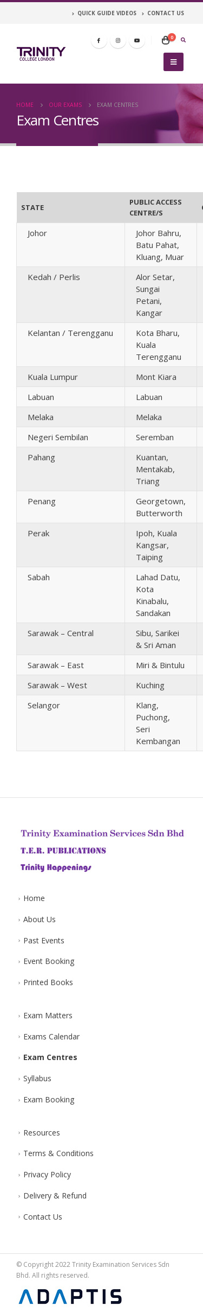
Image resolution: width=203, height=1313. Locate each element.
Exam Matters (48, 1015)
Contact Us (42, 1216)
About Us (39, 919)
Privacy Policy (47, 1174)
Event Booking (48, 961)
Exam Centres (50, 1057)
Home (34, 898)
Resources (41, 1132)
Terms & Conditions (58, 1153)
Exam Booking (48, 1099)
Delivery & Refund (55, 1195)
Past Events (43, 940)
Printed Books (48, 982)
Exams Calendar (51, 1036)
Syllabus (37, 1078)
